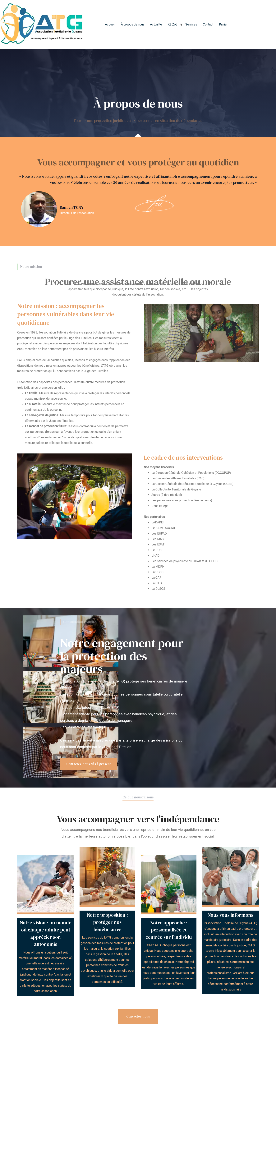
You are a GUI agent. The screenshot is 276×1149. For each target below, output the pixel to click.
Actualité (156, 24)
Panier (223, 24)
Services (191, 24)
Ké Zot (172, 24)
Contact (208, 24)
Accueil (110, 24)
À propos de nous (132, 24)
